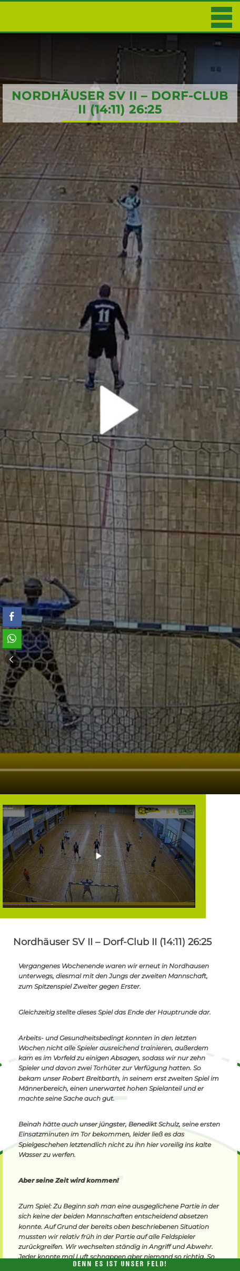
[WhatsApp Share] (11, 638)
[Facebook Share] (12, 616)
